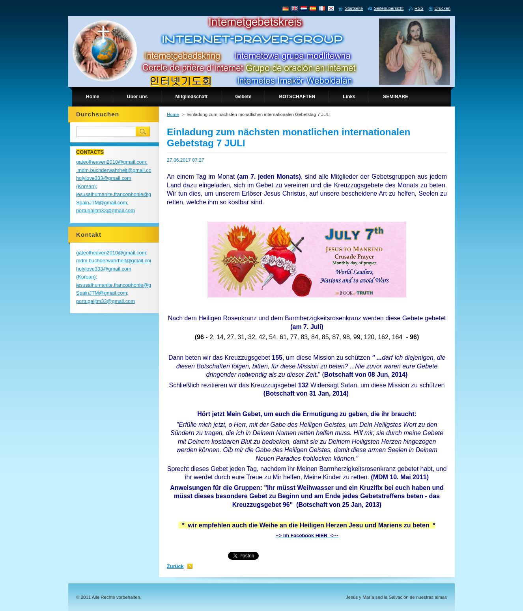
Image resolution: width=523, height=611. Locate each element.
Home (173, 114)
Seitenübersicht (388, 8)
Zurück (175, 566)
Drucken (443, 8)
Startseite (354, 8)
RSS (419, 8)
